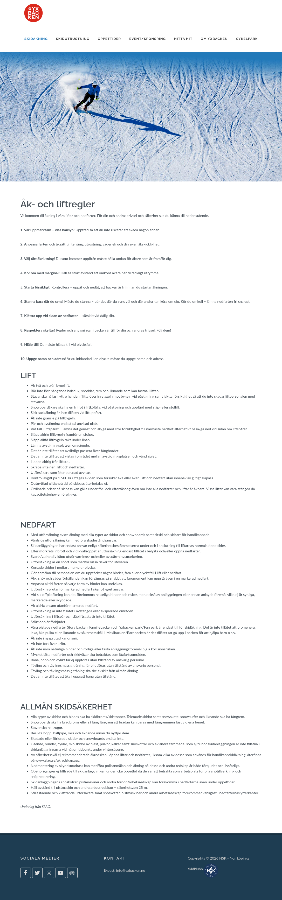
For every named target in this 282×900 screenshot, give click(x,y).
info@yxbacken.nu (130, 870)
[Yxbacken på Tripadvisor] (72, 873)
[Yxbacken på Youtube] (61, 873)
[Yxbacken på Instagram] (49, 873)
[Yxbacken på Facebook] (25, 873)
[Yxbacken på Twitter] (37, 873)
